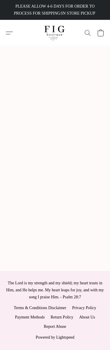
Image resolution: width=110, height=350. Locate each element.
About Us (87, 317)
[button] (55, 33)
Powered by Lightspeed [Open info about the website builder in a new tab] (54, 337)
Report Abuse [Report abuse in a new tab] (55, 326)
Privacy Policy (84, 308)
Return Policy (62, 317)
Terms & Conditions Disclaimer (40, 308)
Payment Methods (30, 317)
